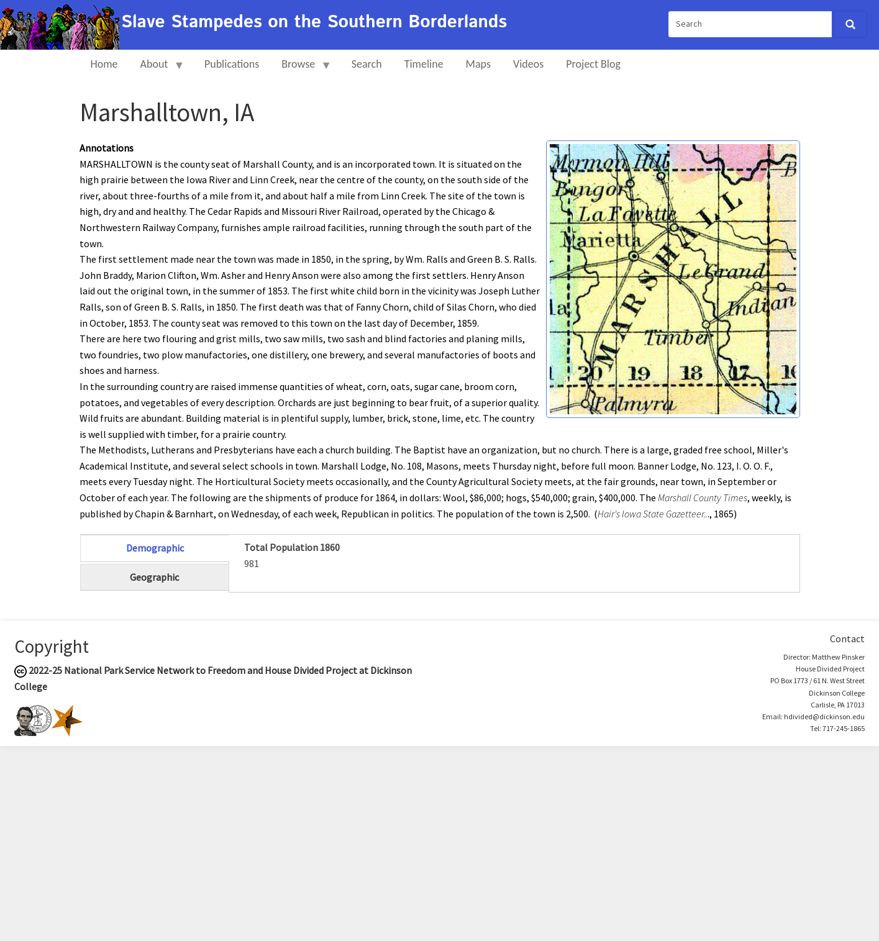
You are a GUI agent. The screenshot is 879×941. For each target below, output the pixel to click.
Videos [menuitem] (528, 64)
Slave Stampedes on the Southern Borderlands (314, 22)
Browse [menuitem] (301, 69)
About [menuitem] (157, 69)
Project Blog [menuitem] (593, 64)
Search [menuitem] (367, 64)
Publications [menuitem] (231, 64)
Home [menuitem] (104, 64)
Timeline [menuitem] (424, 64)
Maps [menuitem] (478, 64)
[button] (673, 277)
